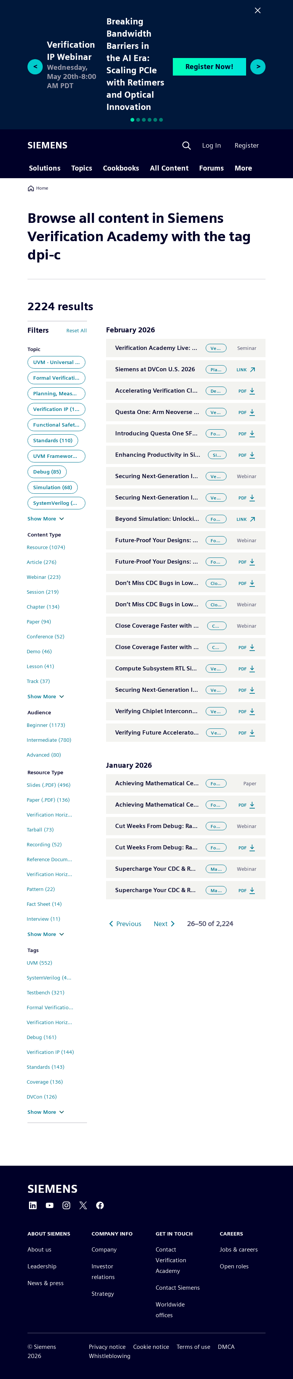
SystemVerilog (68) (56, 503)
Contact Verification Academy (171, 1260)
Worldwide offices (170, 1310)
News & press (45, 1283)
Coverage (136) (45, 1082)
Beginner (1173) (46, 725)
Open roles (234, 1266)
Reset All (76, 330)
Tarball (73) (40, 829)
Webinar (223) (44, 577)
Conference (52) (45, 636)
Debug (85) (47, 472)
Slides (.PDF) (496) (49, 785)
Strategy (103, 1293)
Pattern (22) (41, 889)
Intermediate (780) (49, 740)
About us (39, 1249)
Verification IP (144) (50, 1052)
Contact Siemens (178, 1287)
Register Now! (209, 67)
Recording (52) (44, 844)
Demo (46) (39, 651)
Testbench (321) (45, 992)
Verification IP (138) (58, 409)
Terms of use (193, 1346)
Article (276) (41, 562)
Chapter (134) (43, 607)
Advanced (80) (44, 755)
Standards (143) (45, 1067)
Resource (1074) (46, 547)
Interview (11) (43, 919)
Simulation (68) (52, 487)
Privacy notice (107, 1346)
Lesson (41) (40, 666)
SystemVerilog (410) (51, 978)
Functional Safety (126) (59, 425)
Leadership (41, 1266)
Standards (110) (52, 440)
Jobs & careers (239, 1249)
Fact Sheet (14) (44, 904)
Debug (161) (41, 1037)
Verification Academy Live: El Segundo (169, 347)
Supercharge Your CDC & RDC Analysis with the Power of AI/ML (204, 868)
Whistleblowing (109, 1356)
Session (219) (43, 592)
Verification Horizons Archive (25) (53, 874)
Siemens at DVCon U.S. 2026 (155, 369)
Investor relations (103, 1272)
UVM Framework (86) (59, 456)
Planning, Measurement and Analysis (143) (59, 393)
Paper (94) (39, 622)
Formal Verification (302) (59, 378)
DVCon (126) (42, 1097)
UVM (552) (39, 963)
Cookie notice (151, 1346)
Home (37, 188)
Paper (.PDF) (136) (48, 800)
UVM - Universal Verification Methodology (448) (59, 362)
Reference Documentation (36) (53, 859)
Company (104, 1249)
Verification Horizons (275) (53, 1022)
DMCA (226, 1346)
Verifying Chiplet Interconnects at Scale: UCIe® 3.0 (187, 711)
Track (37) (38, 681)
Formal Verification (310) (53, 1007)
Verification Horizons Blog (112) (53, 815)
